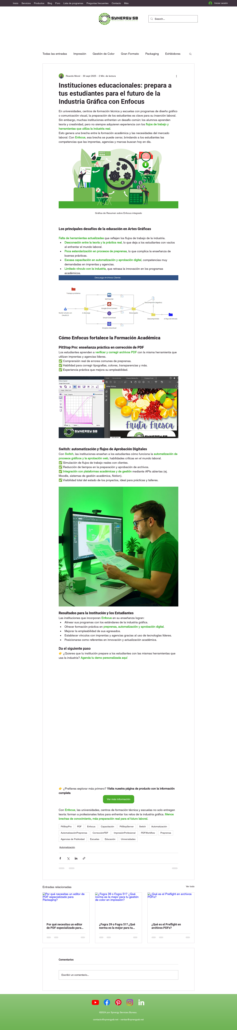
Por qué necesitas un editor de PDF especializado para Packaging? (64, 926)
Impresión (79, 53)
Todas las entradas (55, 53)
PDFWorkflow (148, 833)
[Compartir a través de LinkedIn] (76, 858)
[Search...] (173, 19)
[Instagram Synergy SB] (130, 1002)
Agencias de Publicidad (73, 839)
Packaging (152, 53)
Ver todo (190, 886)
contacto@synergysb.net (105, 1019)
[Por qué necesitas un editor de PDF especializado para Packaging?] (66, 906)
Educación (110, 839)
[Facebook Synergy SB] (107, 1002)
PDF (79, 826)
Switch (142, 826)
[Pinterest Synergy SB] (118, 1002)
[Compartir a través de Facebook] (60, 858)
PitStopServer (127, 826)
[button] (190, 53)
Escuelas (94, 839)
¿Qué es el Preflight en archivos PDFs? (166, 926)
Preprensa (165, 833)
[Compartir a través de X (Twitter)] (68, 858)
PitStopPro (66, 826)
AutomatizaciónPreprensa (74, 833)
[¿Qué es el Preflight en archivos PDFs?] (171, 906)
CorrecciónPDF (100, 833)
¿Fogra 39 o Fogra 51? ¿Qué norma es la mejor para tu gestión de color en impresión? (117, 926)
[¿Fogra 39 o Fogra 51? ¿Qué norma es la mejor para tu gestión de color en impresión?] (118, 906)
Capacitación (107, 826)
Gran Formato (130, 53)
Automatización (159, 826)
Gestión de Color (103, 53)
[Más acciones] (176, 76)
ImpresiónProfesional (124, 833)
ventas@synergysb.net (132, 1019)
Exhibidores (172, 53)
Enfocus (91, 826)
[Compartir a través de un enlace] (84, 858)
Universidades (128, 839)
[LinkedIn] (141, 1002)
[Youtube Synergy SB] (95, 1002)
